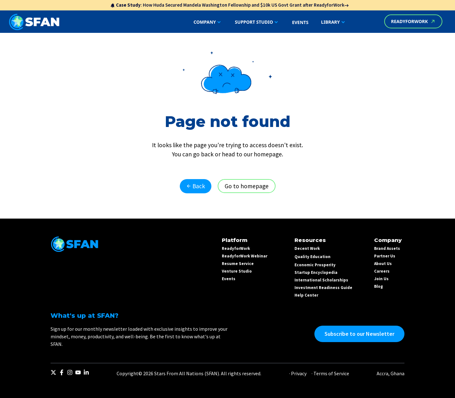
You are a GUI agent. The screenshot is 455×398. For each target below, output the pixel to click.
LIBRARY (333, 22)
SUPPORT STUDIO (257, 22)
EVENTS (300, 22)
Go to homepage (247, 186)
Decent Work (307, 248)
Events (228, 278)
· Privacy (297, 373)
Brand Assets (387, 248)
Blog (378, 286)
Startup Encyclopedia (315, 272)
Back (195, 186)
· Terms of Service (330, 373)
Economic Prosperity (315, 265)
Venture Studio (237, 271)
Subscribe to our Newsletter (359, 333)
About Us (383, 263)
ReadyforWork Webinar (244, 256)
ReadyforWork (236, 248)
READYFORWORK (413, 21)
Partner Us (384, 256)
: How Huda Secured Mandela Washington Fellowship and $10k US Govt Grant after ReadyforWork (229, 5)
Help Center (306, 295)
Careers (382, 271)
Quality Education (312, 256)
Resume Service (238, 263)
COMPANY (208, 22)
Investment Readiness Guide (323, 287)
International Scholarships (321, 280)
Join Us (381, 278)
